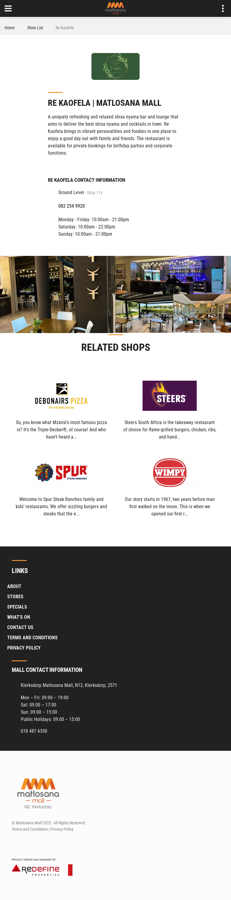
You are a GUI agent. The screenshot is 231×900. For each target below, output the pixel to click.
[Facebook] (16, 844)
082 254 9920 (71, 206)
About (14, 587)
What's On (18, 617)
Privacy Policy (24, 648)
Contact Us (20, 628)
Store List (35, 27)
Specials (17, 607)
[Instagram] (27, 844)
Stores (15, 597)
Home (10, 27)
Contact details (220, 8)
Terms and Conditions (32, 638)
